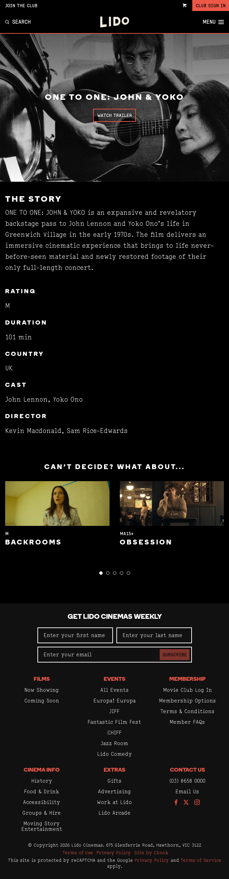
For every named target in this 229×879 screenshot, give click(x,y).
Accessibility (41, 802)
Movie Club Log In (187, 690)
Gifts (114, 780)
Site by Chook (151, 852)
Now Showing (41, 690)
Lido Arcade (114, 812)
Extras (114, 770)
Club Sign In (211, 5)
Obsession (146, 542)
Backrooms (33, 542)
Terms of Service (201, 860)
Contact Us (187, 770)
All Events (114, 690)
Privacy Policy (113, 852)
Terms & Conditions (187, 711)
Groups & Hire (41, 812)
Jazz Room (114, 743)
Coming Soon (41, 700)
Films (42, 679)
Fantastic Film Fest (114, 722)
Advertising (114, 791)
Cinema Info (42, 770)
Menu (213, 22)
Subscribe (174, 654)
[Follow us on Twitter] (186, 802)
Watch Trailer (114, 115)
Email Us (187, 791)
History (41, 780)
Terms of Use (77, 852)
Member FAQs (187, 722)
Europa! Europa (114, 700)
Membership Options (187, 700)
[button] (101, 573)
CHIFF (114, 732)
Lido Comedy (114, 754)
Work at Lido (114, 802)
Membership (187, 679)
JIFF (114, 711)
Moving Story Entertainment (41, 826)
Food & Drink (41, 791)
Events (114, 679)
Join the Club (21, 5)
